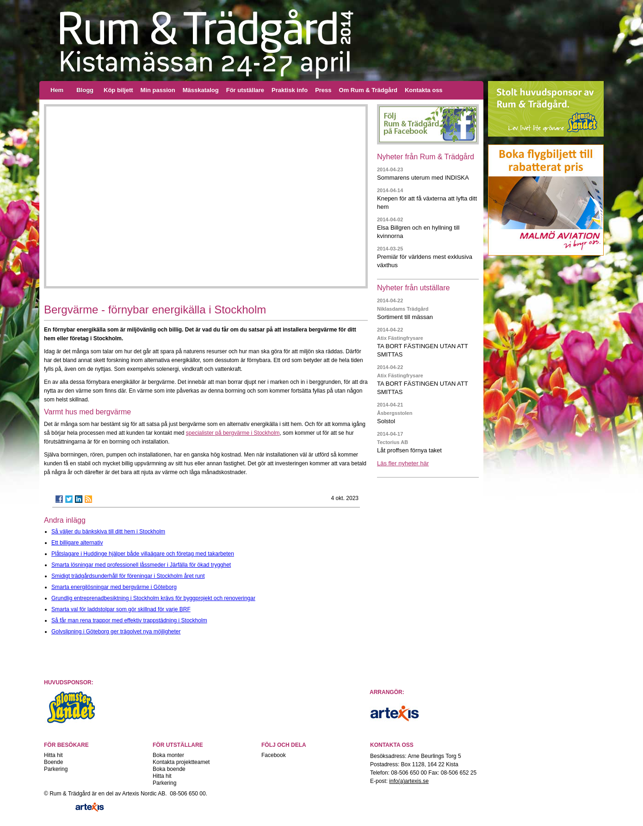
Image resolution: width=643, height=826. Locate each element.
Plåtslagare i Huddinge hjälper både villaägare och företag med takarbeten (142, 554)
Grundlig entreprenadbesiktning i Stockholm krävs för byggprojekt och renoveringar (153, 598)
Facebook (273, 755)
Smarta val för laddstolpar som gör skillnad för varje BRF (121, 609)
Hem (56, 90)
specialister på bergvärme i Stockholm (233, 433)
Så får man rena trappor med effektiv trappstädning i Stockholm (129, 620)
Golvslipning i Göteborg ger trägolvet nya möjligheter (115, 631)
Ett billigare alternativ (77, 542)
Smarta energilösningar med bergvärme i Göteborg (114, 587)
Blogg (84, 90)
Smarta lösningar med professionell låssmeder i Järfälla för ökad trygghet (141, 565)
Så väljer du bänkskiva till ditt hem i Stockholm (108, 531)
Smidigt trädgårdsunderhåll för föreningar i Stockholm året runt (128, 576)
